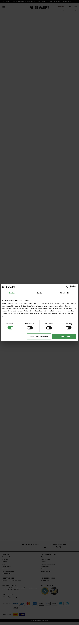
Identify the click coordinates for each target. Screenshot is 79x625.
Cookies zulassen (64, 336)
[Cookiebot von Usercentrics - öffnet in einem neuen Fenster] (68, 287)
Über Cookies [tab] (65, 293)
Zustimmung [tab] (13, 293)
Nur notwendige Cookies (39, 336)
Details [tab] (39, 293)
